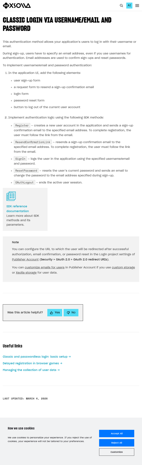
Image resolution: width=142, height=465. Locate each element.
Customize (117, 452)
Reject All (116, 443)
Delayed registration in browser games (31, 363)
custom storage (123, 267)
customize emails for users (45, 267)
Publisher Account (25, 259)
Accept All (117, 433)
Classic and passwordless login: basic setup (35, 356)
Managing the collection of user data (29, 370)
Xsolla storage (26, 272)
